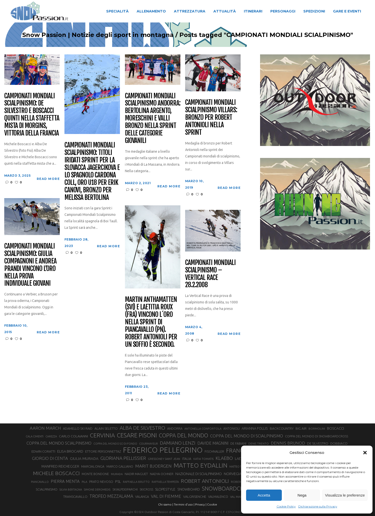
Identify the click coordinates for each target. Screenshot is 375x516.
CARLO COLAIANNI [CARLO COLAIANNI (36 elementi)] (73, 436)
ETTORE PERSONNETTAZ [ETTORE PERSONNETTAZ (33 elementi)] (103, 451)
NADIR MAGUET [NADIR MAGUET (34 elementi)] (136, 474)
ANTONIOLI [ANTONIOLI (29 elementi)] (231, 428)
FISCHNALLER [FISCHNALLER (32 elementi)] (214, 451)
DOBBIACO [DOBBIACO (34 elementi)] (339, 443)
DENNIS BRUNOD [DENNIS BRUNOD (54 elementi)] (288, 443)
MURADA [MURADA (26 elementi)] (117, 474)
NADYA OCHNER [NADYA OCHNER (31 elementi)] (161, 474)
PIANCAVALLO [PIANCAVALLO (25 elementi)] (40, 481)
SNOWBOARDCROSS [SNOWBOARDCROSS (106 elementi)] (227, 488)
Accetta (264, 495)
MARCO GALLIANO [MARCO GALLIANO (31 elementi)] (119, 466)
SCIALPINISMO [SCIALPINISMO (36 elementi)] (46, 489)
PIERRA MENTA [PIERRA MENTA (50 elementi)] (65, 481)
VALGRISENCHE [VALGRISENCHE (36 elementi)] (194, 497)
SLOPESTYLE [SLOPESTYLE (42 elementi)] (165, 489)
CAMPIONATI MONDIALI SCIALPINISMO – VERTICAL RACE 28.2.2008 (210, 274)
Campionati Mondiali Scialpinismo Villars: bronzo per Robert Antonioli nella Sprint (211, 117)
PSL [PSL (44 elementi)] (118, 481)
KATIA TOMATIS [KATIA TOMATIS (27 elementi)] (203, 458)
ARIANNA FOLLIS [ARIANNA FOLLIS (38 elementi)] (255, 428)
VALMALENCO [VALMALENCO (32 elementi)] (218, 496)
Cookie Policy (286, 506)
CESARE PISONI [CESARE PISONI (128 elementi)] (137, 435)
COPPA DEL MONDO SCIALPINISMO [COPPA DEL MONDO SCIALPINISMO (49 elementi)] (58, 443)
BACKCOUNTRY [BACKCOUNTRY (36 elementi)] (282, 428)
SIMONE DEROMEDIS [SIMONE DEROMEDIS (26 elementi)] (97, 489)
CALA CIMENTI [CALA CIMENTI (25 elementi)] (34, 436)
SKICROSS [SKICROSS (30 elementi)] (146, 489)
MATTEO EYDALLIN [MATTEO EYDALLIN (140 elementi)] (200, 465)
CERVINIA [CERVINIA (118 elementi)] (102, 435)
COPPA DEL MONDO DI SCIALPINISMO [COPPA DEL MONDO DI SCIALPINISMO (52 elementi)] (246, 435)
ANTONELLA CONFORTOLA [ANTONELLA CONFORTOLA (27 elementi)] (202, 428)
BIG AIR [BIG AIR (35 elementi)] (301, 428)
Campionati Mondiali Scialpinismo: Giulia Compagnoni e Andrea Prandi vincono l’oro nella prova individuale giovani (30, 265)
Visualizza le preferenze (345, 495)
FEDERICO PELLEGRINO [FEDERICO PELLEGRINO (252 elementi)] (163, 450)
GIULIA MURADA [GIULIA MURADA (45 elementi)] (84, 458)
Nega (302, 495)
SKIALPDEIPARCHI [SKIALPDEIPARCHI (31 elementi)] (125, 489)
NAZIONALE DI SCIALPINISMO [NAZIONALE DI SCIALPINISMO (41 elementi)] (198, 474)
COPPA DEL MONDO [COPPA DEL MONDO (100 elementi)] (183, 435)
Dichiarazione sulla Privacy (317, 506)
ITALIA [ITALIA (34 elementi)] (186, 459)
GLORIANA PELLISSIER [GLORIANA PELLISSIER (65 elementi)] (123, 458)
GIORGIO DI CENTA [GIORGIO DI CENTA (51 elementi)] (50, 458)
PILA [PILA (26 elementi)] (84, 481)
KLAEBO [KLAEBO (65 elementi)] (224, 458)
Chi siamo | (165, 504)
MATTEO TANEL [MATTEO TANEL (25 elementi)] (238, 466)
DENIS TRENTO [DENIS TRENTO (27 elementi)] (258, 443)
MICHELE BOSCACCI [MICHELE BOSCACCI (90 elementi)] (56, 473)
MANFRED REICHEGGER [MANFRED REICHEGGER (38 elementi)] (60, 466)
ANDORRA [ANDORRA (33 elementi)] (174, 428)
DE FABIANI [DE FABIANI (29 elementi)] (238, 443)
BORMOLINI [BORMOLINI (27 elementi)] (317, 428)
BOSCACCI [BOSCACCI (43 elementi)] (335, 428)
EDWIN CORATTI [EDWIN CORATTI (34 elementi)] (43, 451)
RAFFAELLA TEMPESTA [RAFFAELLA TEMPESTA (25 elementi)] (165, 481)
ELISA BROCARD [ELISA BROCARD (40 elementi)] (70, 451)
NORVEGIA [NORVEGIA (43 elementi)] (233, 474)
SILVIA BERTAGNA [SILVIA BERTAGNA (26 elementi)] (70, 489)
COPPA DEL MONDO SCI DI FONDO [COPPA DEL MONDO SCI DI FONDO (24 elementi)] (115, 443)
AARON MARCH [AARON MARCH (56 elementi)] (45, 428)
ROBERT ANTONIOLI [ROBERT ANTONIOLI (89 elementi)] (205, 481)
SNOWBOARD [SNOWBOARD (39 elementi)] (188, 489)
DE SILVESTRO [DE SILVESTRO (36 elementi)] (317, 443)
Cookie (212, 504)
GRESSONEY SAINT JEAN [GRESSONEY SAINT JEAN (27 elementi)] (164, 458)
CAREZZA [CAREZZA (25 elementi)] (51, 436)
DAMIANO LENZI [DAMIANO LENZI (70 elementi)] (177, 443)
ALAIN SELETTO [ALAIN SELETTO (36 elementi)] (106, 428)
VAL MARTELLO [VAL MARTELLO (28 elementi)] (240, 496)
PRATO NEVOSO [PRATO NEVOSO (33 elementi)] (101, 481)
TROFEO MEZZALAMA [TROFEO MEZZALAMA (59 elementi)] (111, 496)
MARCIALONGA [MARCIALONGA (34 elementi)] (92, 466)
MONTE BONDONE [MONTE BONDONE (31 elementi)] (95, 474)
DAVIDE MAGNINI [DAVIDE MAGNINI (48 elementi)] (212, 443)
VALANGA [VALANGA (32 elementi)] (142, 496)
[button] (365, 452)
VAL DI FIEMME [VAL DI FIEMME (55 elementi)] (166, 496)
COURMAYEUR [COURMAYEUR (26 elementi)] (148, 443)
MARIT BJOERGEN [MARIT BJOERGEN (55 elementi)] (153, 466)
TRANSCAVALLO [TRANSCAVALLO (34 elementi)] (75, 497)
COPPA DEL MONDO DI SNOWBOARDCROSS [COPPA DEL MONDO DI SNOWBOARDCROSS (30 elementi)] (316, 436)
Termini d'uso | (184, 504)
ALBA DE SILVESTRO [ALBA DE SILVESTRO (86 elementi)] (142, 428)
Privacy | (200, 504)
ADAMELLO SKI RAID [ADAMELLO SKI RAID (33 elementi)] (77, 428)
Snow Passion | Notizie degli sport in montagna (98, 35)
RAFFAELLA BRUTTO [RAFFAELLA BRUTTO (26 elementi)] (136, 481)
